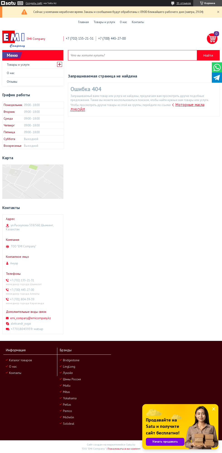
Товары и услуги (104, 22)
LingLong (69, 366)
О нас (123, 22)
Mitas (66, 392)
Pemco (67, 411)
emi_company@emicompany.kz (30, 318)
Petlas (67, 404)
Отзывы (12, 82)
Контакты (138, 22)
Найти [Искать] (208, 55)
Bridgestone (71, 360)
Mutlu (66, 385)
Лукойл (68, 373)
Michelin (68, 417)
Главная (83, 22)
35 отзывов (183, 3)
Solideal (68, 424)
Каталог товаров (20, 360)
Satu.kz (130, 444)
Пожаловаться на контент (124, 448)
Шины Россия (72, 379)
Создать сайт (34, 3)
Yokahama (70, 398)
